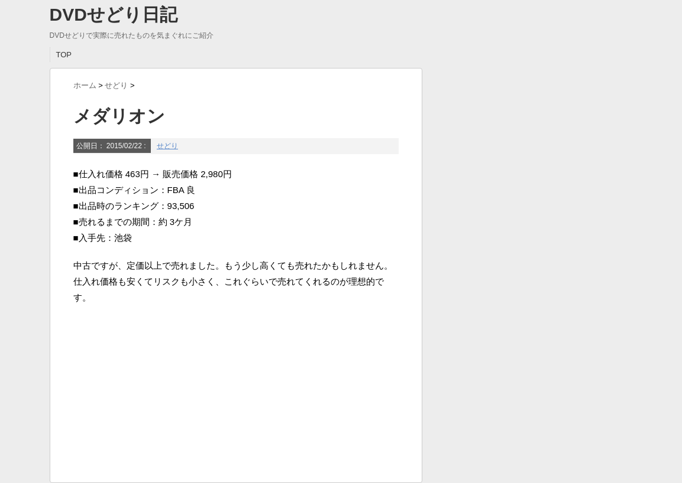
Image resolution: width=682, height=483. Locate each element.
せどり (167, 146)
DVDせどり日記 (113, 14)
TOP (64, 54)
